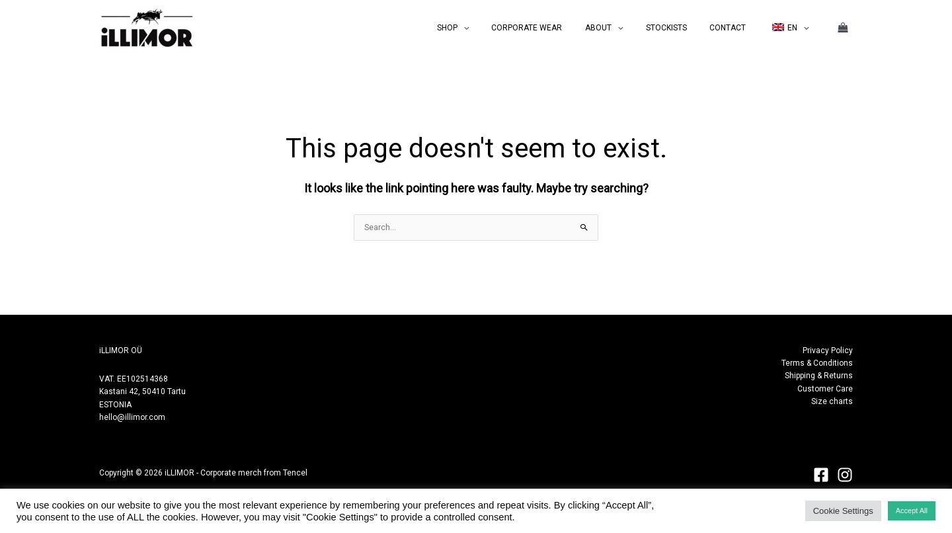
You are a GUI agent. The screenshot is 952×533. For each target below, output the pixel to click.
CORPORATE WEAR (558, 27)
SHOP (485, 27)
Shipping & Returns (819, 375)
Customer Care (825, 388)
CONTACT (738, 27)
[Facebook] (821, 475)
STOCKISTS (683, 27)
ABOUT (623, 27)
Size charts (832, 401)
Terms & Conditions (817, 363)
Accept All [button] (912, 510)
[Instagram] (845, 475)
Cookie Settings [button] (843, 511)
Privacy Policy (828, 350)
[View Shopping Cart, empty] (843, 28)
